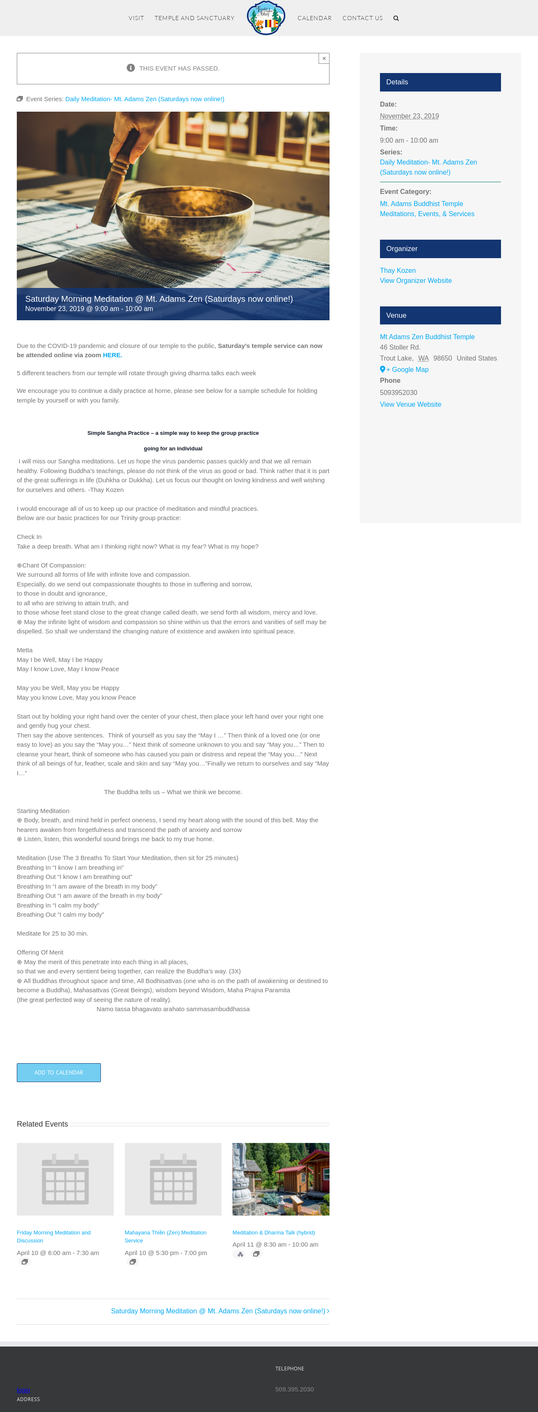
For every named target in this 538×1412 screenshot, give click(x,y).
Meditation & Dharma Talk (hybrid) (273, 1232)
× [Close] (324, 58)
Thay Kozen (398, 270)
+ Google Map (407, 369)
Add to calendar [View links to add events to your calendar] (58, 1072)
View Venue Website (410, 404)
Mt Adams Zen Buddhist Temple (427, 336)
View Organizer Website (416, 280)
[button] (396, 18)
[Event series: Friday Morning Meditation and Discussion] (25, 1261)
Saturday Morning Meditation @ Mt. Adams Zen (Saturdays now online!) (218, 1311)
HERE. (112, 354)
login (23, 1390)
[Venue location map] (440, 455)
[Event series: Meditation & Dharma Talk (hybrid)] (256, 1253)
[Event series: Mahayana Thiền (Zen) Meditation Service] (133, 1261)
